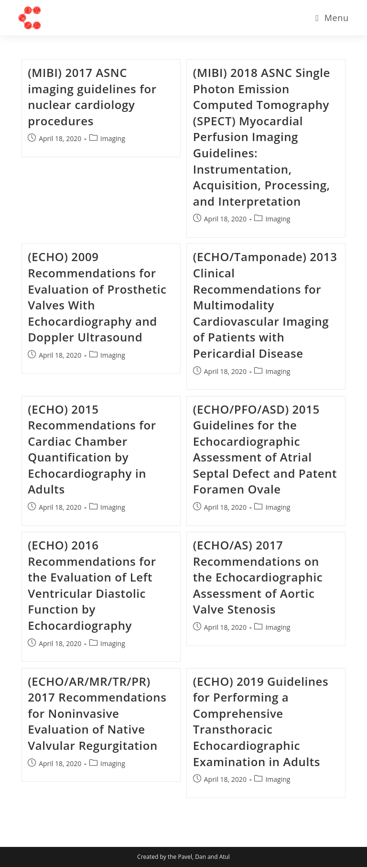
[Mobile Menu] (331, 17)
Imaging (112, 138)
